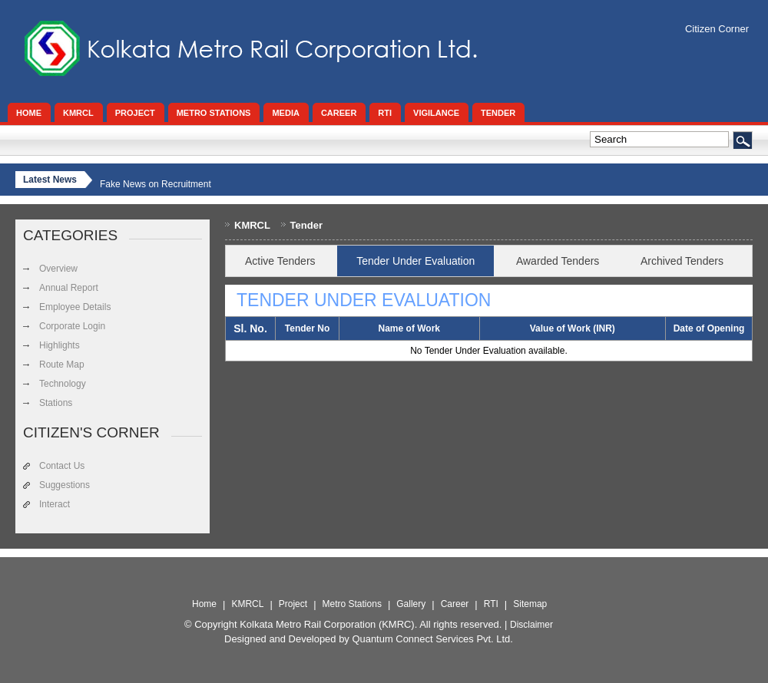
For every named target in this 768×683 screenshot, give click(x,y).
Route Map (61, 364)
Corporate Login (72, 326)
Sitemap (530, 604)
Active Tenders (280, 261)
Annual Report (68, 287)
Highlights (59, 345)
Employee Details (75, 307)
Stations (55, 403)
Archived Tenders (682, 261)
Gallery (410, 604)
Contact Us (61, 465)
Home (204, 604)
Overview (58, 268)
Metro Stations (352, 604)
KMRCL (252, 225)
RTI (491, 604)
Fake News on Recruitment (155, 184)
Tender (306, 225)
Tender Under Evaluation (415, 261)
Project (293, 604)
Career (455, 604)
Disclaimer (531, 624)
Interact (54, 504)
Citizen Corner (717, 29)
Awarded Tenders (557, 261)
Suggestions (64, 485)
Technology (62, 383)
